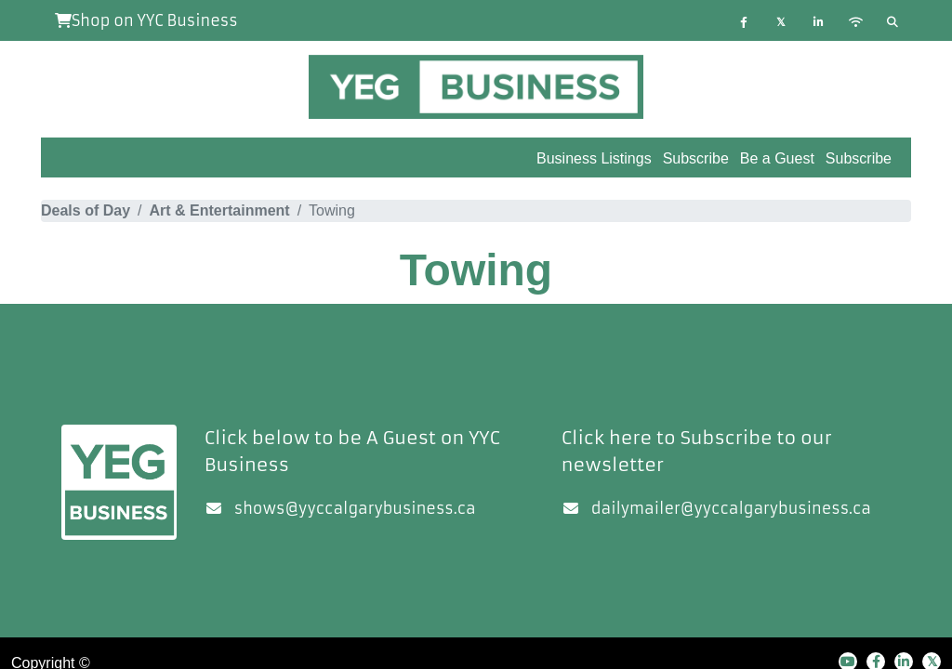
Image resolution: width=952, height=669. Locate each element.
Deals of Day (85, 210)
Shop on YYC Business (146, 20)
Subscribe (859, 158)
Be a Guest (777, 158)
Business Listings (594, 158)
